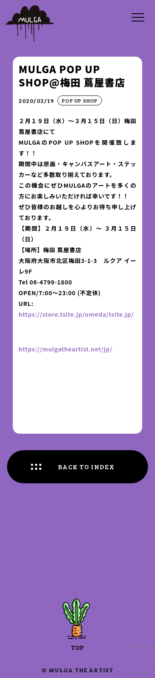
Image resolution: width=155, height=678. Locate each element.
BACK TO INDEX (86, 466)
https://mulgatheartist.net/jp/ (65, 349)
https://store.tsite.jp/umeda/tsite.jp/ (76, 314)
